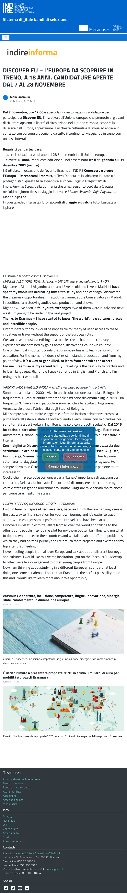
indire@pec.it (55, 869)
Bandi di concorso (14, 783)
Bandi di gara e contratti (18, 787)
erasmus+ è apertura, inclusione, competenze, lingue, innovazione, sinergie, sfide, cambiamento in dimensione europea (62, 598)
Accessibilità (11, 833)
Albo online (10, 796)
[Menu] (5, 37)
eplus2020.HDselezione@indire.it (39, 853)
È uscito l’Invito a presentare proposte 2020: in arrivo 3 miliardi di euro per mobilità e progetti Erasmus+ (61, 675)
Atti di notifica (12, 791)
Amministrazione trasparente (21, 779)
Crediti (7, 837)
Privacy (7, 816)
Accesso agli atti (13, 800)
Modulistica (10, 804)
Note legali (10, 820)
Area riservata (12, 841)
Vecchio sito (10, 829)
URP (5, 825)
